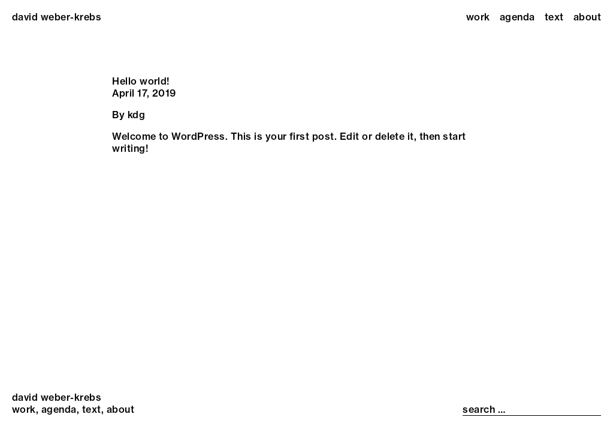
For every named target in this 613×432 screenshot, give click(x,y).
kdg (136, 115)
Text (554, 17)
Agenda (517, 17)
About (587, 17)
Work (478, 17)
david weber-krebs (56, 17)
